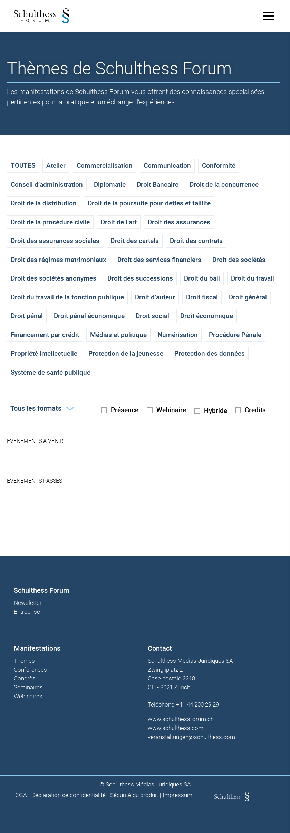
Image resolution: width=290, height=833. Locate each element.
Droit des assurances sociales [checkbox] (55, 241)
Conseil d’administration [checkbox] (47, 185)
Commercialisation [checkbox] (105, 166)
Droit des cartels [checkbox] (134, 241)
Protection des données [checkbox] (209, 353)
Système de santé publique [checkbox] (50, 372)
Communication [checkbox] (167, 166)
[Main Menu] (268, 15)
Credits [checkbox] (255, 410)
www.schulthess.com (175, 727)
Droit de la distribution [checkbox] (44, 203)
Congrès (25, 678)
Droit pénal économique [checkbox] (89, 316)
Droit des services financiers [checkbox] (159, 260)
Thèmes (24, 661)
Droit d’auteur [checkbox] (155, 297)
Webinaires (28, 696)
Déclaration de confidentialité (68, 795)
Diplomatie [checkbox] (110, 185)
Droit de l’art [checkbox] (119, 222)
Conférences (30, 670)
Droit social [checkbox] (152, 316)
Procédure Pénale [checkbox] (235, 335)
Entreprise (27, 612)
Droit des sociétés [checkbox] (238, 260)
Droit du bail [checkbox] (202, 278)
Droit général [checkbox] (248, 297)
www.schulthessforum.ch (181, 718)
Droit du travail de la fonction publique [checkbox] (67, 297)
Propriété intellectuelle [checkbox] (44, 353)
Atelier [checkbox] (56, 166)
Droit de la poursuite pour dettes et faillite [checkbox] (149, 203)
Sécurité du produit (134, 795)
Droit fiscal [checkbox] (202, 297)
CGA (21, 795)
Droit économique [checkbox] (206, 316)
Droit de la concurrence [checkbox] (224, 185)
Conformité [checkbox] (218, 166)
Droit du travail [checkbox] (252, 278)
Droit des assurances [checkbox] (179, 222)
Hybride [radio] (215, 411)
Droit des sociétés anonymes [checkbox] (53, 278)
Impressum (177, 795)
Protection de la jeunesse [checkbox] (125, 353)
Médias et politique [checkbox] (118, 335)
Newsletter (28, 603)
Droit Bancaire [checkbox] (157, 185)
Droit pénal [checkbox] (27, 316)
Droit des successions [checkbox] (140, 278)
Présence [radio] (124, 410)
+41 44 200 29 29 (197, 704)
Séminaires (28, 687)
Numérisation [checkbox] (178, 335)
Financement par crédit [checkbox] (45, 335)
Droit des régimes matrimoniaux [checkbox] (58, 260)
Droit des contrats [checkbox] (196, 241)
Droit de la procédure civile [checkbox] (50, 222)
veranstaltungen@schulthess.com (191, 736)
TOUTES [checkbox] (23, 166)
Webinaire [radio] (171, 410)
